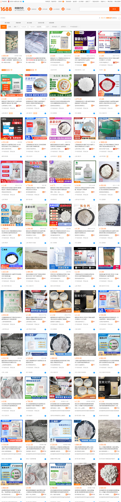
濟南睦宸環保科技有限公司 (7, 192)
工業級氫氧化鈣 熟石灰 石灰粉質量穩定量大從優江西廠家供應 (36, 145)
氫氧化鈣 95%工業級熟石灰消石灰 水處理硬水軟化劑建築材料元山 (60, 59)
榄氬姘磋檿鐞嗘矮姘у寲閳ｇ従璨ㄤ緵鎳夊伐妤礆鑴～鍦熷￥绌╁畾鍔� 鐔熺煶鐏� (84, 448)
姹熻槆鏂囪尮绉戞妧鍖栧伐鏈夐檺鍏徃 (104, 408)
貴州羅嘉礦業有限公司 (31, 192)
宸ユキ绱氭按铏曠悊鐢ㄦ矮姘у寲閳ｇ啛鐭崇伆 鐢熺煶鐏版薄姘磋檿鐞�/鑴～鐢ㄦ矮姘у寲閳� (109, 448)
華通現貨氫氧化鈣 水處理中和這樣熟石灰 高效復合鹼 (11, 275)
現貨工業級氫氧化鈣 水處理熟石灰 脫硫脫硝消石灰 (36, 361)
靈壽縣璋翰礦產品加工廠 (7, 408)
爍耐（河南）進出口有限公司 (56, 192)
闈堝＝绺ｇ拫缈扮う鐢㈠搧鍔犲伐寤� (31, 494)
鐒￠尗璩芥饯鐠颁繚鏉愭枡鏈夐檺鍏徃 (56, 494)
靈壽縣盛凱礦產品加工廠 (31, 278)
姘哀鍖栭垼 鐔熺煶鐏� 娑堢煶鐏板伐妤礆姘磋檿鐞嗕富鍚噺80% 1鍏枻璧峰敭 (108, 405)
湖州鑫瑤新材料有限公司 (56, 235)
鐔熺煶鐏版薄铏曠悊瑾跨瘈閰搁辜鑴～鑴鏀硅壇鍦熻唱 (35, 59)
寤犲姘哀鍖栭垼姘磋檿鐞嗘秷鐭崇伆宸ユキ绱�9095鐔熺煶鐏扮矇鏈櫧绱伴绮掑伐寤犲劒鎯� (85, 405)
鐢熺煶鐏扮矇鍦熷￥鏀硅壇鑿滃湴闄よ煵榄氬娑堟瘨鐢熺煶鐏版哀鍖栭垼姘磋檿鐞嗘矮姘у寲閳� (36, 491)
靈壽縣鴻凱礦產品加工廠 (104, 235)
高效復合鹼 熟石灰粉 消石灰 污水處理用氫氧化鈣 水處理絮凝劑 (108, 275)
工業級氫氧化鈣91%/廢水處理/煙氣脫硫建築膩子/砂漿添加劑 (85, 102)
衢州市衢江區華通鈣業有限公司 (7, 278)
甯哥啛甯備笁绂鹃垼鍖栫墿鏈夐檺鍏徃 (80, 494)
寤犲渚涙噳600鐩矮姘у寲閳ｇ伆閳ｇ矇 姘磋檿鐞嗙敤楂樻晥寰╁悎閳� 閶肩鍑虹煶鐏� (36, 448)
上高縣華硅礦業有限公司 (7, 365)
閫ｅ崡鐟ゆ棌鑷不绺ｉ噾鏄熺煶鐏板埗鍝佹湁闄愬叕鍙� (7, 62)
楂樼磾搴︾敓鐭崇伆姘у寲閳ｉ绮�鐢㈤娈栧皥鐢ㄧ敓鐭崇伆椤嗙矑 (11, 59)
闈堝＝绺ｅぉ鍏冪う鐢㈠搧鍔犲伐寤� (80, 408)
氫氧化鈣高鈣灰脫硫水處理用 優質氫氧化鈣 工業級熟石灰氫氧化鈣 (11, 188)
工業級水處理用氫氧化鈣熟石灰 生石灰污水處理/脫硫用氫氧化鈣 (84, 361)
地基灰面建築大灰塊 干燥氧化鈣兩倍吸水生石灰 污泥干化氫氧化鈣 (36, 275)
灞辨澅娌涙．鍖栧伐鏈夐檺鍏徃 (56, 408)
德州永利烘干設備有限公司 (104, 149)
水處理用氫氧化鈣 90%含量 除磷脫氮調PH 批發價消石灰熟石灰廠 (109, 361)
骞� (20, 62)
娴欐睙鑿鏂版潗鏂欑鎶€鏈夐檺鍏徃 (56, 451)
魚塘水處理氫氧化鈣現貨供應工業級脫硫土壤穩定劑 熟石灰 (60, 361)
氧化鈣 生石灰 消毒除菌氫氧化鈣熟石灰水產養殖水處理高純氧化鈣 (12, 232)
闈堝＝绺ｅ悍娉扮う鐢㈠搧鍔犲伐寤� (104, 494)
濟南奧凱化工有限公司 (31, 235)
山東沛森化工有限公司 (31, 321)
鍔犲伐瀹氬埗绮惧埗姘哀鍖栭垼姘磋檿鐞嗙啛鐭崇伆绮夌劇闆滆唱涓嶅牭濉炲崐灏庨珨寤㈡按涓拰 (60, 491)
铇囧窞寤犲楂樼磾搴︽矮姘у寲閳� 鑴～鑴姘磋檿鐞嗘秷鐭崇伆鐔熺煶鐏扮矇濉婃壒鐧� (85, 491)
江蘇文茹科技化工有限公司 (80, 321)
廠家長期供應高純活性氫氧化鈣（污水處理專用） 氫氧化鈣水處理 (109, 318)
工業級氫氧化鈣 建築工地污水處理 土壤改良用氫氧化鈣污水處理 (85, 145)
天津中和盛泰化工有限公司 (104, 62)
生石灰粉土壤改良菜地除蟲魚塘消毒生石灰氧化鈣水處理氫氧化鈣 (11, 404)
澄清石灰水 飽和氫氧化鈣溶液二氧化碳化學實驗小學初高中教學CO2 (60, 275)
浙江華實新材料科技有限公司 (31, 365)
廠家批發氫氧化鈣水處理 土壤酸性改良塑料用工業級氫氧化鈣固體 (60, 145)
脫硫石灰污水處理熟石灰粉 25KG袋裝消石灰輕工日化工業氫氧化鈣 (11, 145)
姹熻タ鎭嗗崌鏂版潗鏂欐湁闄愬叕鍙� (7, 451)
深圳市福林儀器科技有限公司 (56, 278)
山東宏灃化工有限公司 (31, 105)
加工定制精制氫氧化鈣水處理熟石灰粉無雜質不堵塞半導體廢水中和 (35, 404)
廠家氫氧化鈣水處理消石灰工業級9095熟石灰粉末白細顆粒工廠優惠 (60, 318)
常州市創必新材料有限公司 (56, 62)
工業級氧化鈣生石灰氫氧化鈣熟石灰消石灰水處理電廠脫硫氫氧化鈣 (84, 275)
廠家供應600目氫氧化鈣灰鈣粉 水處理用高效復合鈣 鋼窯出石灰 (11, 361)
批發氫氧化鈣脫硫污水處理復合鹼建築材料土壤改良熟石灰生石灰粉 (109, 102)
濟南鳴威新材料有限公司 (80, 278)
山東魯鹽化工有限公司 (7, 105)
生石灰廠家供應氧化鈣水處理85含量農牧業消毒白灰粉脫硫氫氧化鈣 (109, 232)
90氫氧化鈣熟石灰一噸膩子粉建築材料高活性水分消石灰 (35, 188)
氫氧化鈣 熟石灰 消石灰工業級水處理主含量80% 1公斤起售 (109, 59)
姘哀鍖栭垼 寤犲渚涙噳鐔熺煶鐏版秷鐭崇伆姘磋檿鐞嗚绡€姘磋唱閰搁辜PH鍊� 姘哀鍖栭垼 (60, 405)
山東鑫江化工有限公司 (7, 235)
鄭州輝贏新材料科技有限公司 (80, 62)
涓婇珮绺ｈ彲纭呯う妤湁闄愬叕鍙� (31, 451)
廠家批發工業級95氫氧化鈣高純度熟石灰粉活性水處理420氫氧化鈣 (60, 188)
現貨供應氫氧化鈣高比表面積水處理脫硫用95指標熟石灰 (84, 232)
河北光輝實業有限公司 (104, 365)
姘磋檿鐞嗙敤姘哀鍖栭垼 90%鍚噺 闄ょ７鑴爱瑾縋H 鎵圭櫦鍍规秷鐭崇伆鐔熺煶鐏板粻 (11, 491)
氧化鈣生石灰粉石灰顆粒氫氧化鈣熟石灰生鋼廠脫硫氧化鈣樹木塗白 (60, 102)
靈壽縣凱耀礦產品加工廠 (80, 105)
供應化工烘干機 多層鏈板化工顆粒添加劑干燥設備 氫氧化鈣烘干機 (109, 145)
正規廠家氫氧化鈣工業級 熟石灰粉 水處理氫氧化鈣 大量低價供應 (12, 318)
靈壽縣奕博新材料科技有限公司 (104, 105)
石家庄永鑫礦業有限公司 (80, 365)
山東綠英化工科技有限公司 (80, 192)
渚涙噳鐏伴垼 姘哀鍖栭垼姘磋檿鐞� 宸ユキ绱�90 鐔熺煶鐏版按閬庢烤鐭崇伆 (109, 491)
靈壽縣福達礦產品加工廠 (56, 105)
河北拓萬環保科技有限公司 (56, 365)
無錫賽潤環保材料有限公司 (31, 408)
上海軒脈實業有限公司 (7, 321)
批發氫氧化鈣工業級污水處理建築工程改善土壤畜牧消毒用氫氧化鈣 (35, 102)
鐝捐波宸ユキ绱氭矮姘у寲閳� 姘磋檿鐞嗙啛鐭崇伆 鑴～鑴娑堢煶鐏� (59, 448)
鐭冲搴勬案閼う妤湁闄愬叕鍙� (104, 451)
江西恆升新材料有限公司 (31, 149)
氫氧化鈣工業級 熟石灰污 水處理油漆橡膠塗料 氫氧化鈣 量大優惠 (12, 102)
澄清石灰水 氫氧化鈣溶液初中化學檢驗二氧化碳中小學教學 (84, 188)
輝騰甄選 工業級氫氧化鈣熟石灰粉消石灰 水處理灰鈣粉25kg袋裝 (84, 59)
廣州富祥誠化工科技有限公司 (104, 278)
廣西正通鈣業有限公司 (7, 149)
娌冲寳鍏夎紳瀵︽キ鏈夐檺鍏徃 (7, 494)
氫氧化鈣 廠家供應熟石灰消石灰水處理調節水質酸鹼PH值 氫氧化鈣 (36, 318)
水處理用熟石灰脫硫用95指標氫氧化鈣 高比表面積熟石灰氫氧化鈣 (109, 188)
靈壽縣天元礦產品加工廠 (56, 321)
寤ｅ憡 (20, 60)
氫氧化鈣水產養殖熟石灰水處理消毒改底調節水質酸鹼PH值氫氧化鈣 (35, 232)
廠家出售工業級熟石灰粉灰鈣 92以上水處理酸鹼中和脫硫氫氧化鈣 (60, 232)
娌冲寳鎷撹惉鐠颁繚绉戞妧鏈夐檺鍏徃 (80, 451)
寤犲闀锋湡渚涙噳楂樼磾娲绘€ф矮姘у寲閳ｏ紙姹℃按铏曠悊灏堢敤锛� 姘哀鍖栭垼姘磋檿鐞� (12, 448)
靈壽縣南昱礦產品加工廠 (104, 192)
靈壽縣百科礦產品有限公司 (80, 235)
